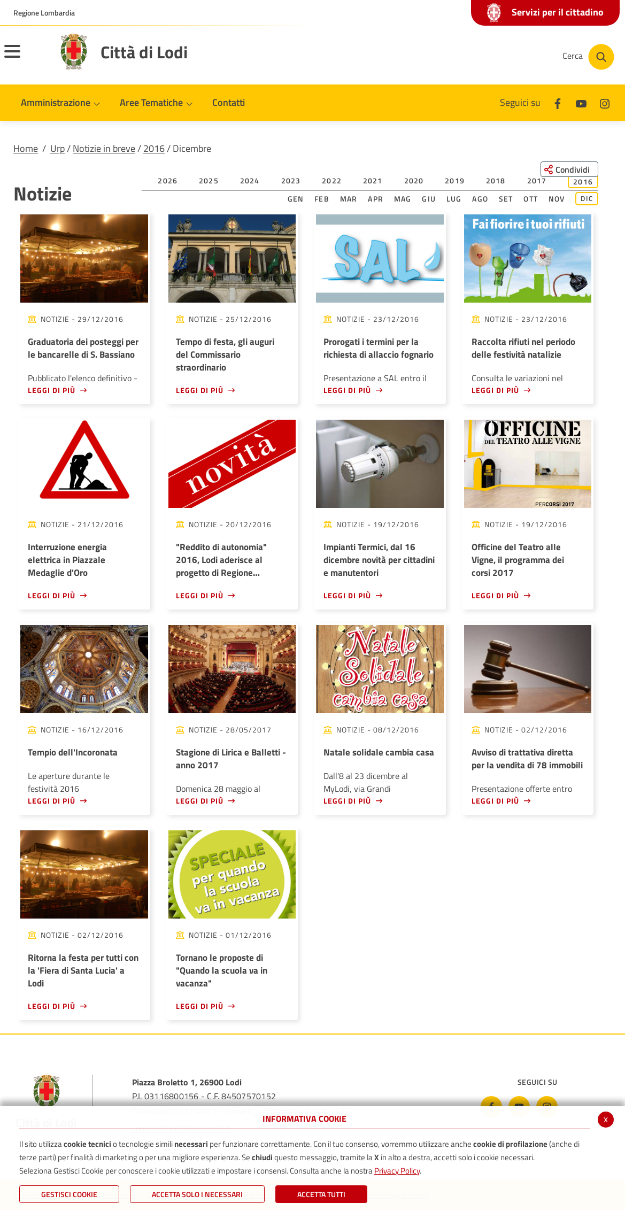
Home (25, 148)
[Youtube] (581, 102)
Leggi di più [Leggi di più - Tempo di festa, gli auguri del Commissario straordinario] (199, 390)
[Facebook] (557, 102)
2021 (373, 180)
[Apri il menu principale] (25, 58)
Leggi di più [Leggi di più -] (199, 595)
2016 (154, 148)
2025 (209, 180)
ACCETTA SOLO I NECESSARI (197, 1194)
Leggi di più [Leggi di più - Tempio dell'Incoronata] (51, 800)
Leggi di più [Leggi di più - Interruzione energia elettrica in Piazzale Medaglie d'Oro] (51, 595)
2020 (414, 180)
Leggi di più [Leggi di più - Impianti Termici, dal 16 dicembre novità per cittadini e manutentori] (347, 595)
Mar (349, 198)
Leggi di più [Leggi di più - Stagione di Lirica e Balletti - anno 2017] (199, 800)
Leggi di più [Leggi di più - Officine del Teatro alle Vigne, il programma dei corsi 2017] (495, 595)
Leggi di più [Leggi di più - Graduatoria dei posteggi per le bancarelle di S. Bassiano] (51, 390)
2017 (537, 180)
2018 (496, 180)
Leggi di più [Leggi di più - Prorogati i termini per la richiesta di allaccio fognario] (347, 390)
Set (506, 198)
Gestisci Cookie (69, 1194)
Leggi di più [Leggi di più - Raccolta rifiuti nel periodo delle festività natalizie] (495, 390)
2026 (168, 180)
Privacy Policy (397, 1170)
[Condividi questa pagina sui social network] (568, 169)
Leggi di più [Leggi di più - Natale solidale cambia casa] (347, 800)
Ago (480, 198)
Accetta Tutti (321, 1194)
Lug (454, 198)
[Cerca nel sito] (588, 57)
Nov (557, 198)
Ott (530, 198)
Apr (375, 198)
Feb (321, 198)
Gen (296, 198)
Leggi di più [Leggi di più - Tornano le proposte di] (199, 1006)
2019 (455, 180)
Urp (57, 148)
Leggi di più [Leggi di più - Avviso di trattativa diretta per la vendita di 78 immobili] (495, 800)
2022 (332, 180)
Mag (403, 198)
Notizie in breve (104, 148)
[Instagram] (604, 102)
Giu (429, 198)
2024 (250, 180)
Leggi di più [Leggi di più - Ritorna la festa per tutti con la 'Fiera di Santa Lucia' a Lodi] (51, 1006)
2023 (291, 180)
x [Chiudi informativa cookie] (606, 1119)
